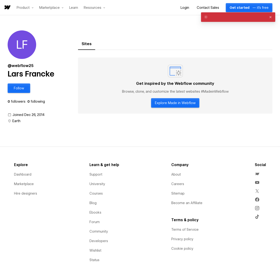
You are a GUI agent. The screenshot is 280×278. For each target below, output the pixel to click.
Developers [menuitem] (98, 241)
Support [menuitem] (95, 174)
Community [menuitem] (98, 231)
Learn (73, 8)
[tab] (86, 44)
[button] (25, 7)
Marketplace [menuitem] (24, 184)
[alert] (238, 17)
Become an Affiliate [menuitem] (186, 203)
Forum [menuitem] (94, 222)
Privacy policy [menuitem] (182, 239)
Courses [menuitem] (96, 193)
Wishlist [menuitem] (95, 250)
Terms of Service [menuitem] (185, 229)
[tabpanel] (175, 85)
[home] (7, 8)
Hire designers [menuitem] (25, 193)
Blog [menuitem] (93, 203)
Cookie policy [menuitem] (182, 248)
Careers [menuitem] (177, 184)
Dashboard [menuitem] (22, 174)
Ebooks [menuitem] (95, 212)
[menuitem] (257, 174)
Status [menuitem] (94, 260)
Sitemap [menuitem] (178, 193)
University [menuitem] (97, 184)
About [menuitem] (176, 174)
